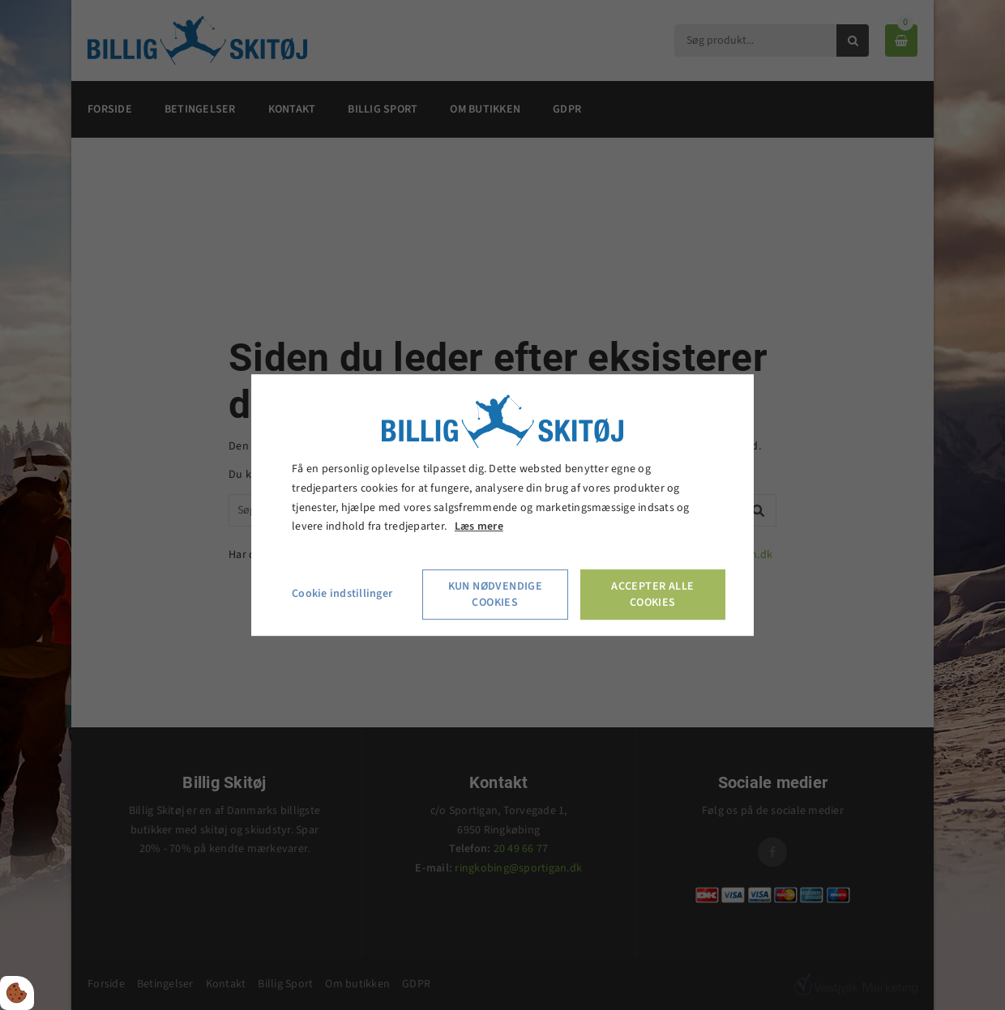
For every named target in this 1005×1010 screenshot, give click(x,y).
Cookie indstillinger (342, 594)
